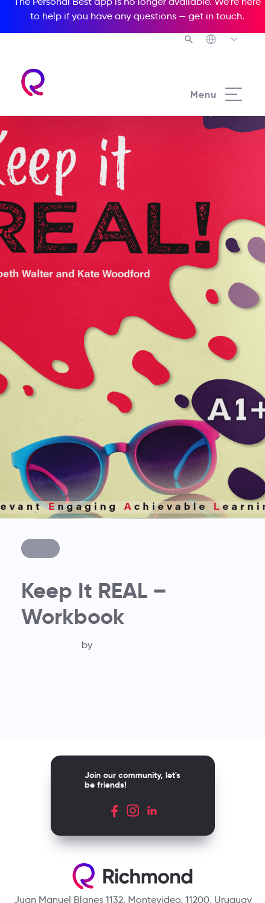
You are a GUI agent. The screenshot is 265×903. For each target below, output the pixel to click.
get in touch (215, 16)
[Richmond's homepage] (76, 82)
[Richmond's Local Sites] (222, 40)
